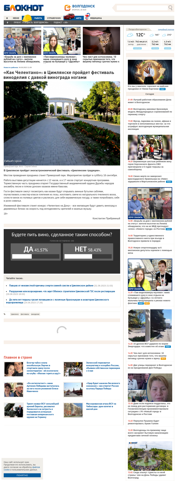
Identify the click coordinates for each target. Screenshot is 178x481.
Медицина (93, 18)
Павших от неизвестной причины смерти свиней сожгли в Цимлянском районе (51, 285)
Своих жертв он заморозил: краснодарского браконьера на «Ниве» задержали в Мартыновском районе (148, 179)
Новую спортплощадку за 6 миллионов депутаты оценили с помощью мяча (150, 250)
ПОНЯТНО (22, 475)
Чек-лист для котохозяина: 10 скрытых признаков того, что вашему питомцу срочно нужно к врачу (147, 356)
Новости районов (11, 67)
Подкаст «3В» (61, 22)
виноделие (35, 314)
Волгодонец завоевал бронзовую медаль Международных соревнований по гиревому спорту (150, 112)
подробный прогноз (166, 29)
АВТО (72, 18)
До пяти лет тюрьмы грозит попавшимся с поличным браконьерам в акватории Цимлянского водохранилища (57, 301)
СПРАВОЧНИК (54, 18)
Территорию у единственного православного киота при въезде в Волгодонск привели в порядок (146, 238)
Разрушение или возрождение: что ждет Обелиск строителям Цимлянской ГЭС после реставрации (62, 291)
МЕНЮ (16, 18)
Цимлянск (15, 314)
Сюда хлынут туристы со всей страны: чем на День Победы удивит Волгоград (147, 475)
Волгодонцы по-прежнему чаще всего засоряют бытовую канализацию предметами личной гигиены (148, 433)
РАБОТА (32, 18)
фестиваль (25, 314)
